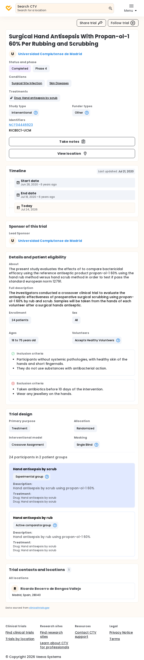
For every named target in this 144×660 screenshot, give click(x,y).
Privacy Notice (121, 632)
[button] (27, 83)
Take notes (72, 141)
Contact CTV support (86, 634)
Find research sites (51, 634)
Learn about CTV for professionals (54, 645)
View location (72, 153)
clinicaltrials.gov (39, 608)
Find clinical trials (19, 632)
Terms (114, 639)
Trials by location (19, 639)
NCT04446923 (21, 125)
